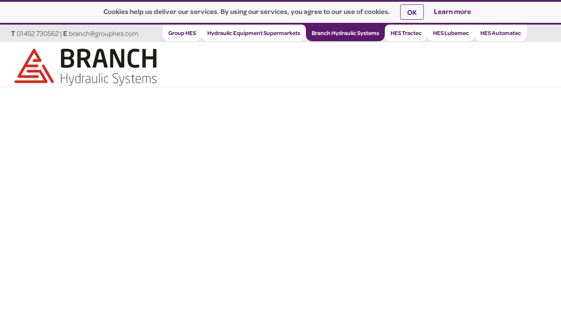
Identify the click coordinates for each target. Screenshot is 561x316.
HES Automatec (500, 33)
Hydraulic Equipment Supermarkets (253, 33)
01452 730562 (38, 33)
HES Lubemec (451, 33)
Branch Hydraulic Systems (345, 33)
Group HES (182, 33)
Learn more (452, 11)
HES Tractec (406, 33)
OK (412, 12)
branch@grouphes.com (103, 33)
